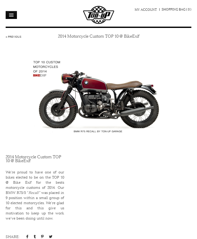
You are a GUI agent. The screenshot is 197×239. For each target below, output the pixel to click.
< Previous (13, 36)
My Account (146, 9)
